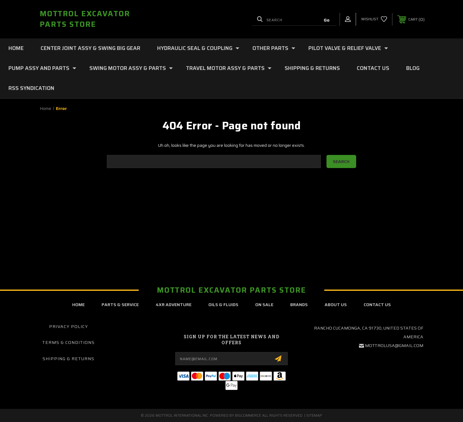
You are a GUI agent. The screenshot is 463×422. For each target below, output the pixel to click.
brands (299, 304)
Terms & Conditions (68, 342)
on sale (264, 304)
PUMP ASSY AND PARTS (42, 68)
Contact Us (373, 68)
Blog (413, 68)
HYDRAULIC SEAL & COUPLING (198, 48)
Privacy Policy (68, 326)
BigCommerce (248, 415)
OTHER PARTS (273, 48)
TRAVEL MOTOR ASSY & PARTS (228, 68)
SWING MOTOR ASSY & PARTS (131, 68)
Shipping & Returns (312, 68)
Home (16, 48)
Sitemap (314, 415)
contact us (377, 304)
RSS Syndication (31, 88)
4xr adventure (174, 304)
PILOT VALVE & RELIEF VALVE (348, 48)
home (78, 304)
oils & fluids (223, 304)
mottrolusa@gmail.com (394, 345)
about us (336, 304)
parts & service (120, 304)
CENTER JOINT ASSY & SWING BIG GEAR (90, 48)
